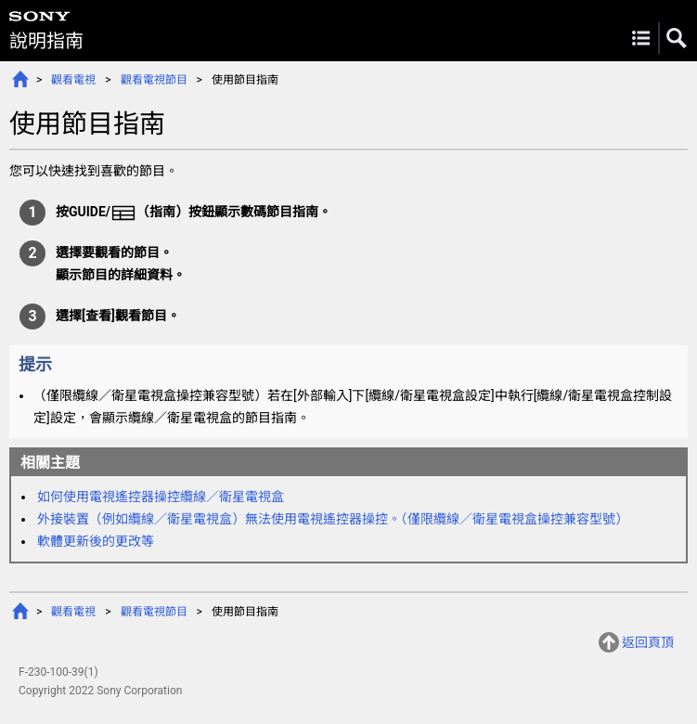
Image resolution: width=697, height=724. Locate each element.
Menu (641, 38)
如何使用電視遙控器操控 (160, 496)
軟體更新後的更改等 (95, 541)
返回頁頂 (648, 642)
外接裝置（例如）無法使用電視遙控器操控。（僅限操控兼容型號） (332, 518)
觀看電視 (73, 79)
